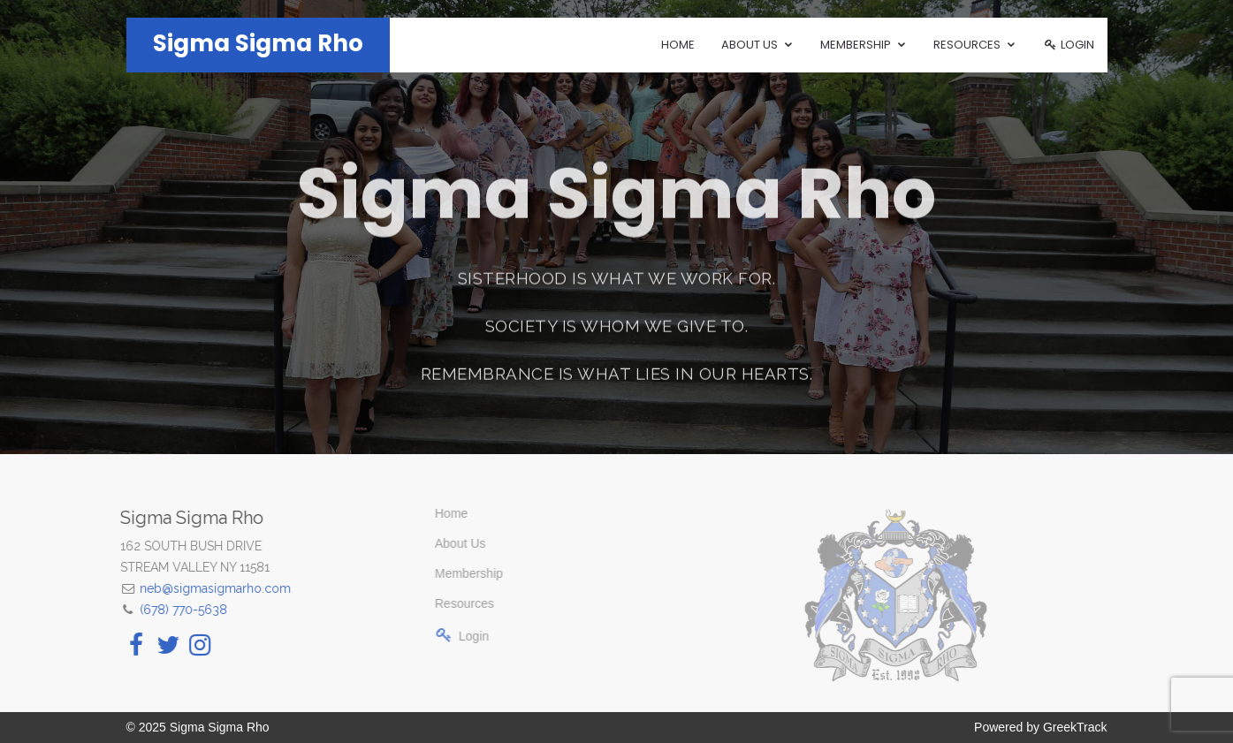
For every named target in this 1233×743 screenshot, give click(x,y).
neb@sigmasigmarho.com (206, 588)
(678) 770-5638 (174, 610)
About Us (445, 543)
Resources (449, 603)
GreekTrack (1075, 727)
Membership (454, 573)
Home (678, 44)
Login (1068, 44)
